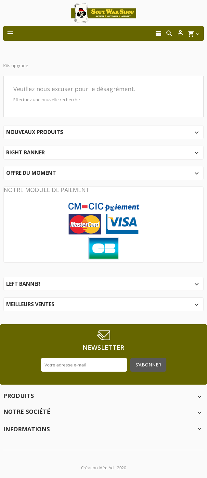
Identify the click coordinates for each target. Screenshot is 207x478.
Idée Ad (106, 468)
